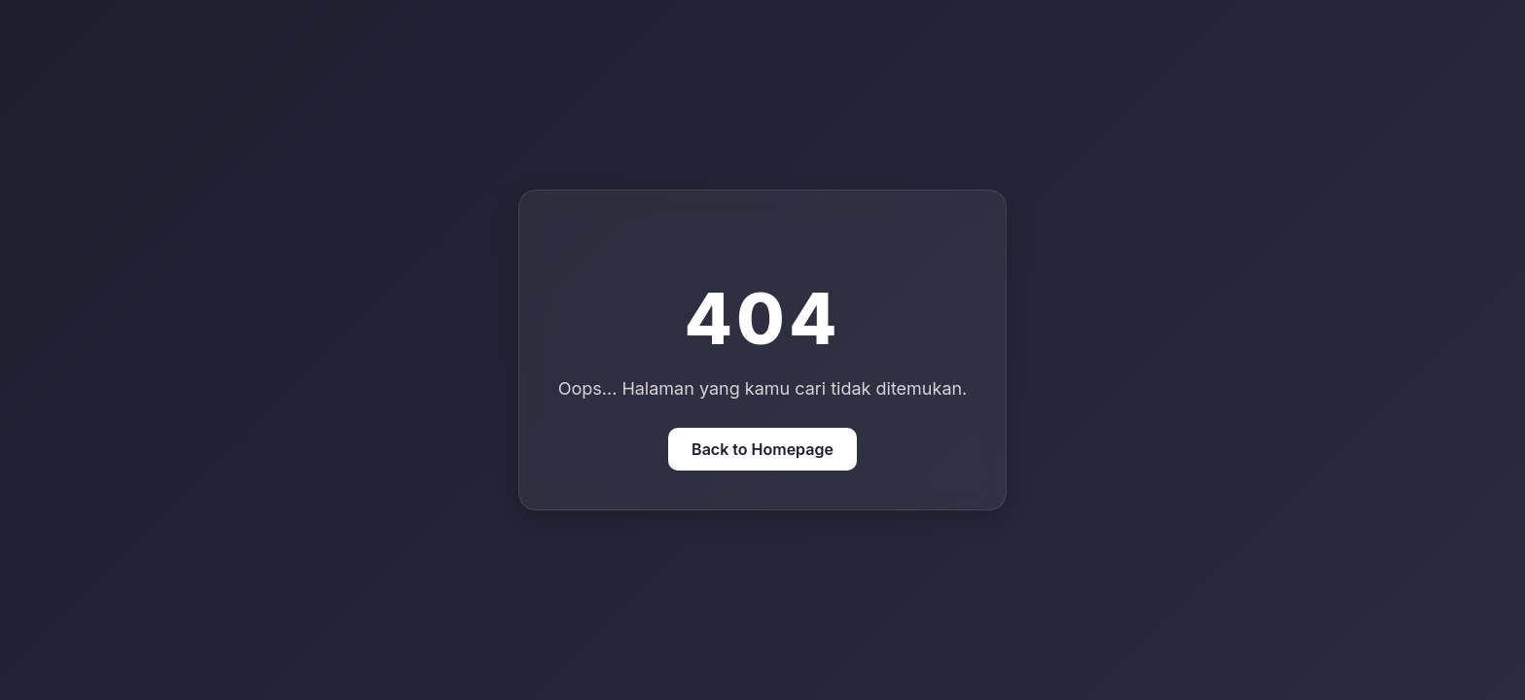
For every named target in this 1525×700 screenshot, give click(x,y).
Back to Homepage (762, 449)
